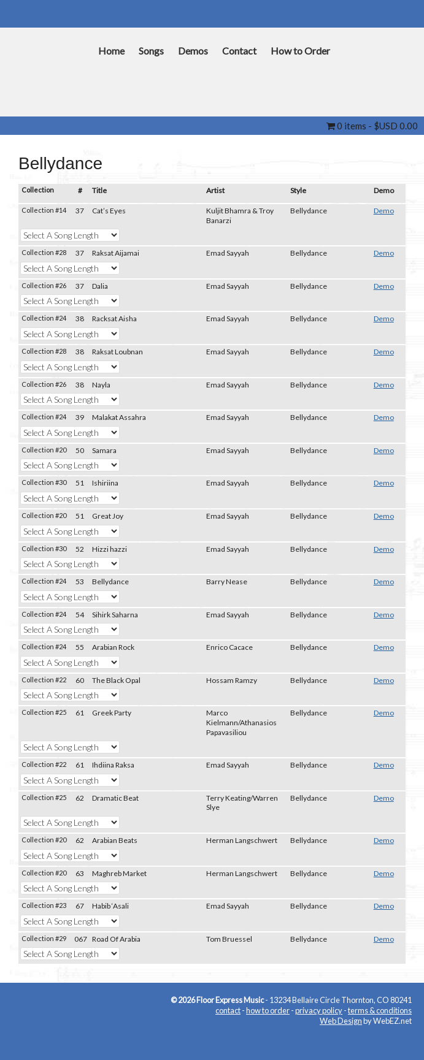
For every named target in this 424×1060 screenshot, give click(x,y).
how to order (268, 1010)
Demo (384, 210)
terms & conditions (380, 1010)
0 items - (372, 125)
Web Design (341, 1021)
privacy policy (318, 1010)
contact (228, 1010)
